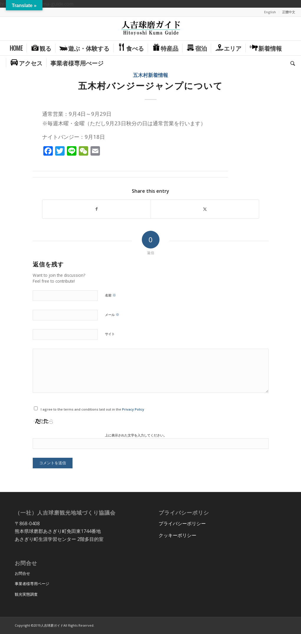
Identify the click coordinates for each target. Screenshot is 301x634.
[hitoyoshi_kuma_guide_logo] (150, 28)
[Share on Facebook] (96, 209)
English (270, 12)
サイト (110, 334)
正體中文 (288, 12)
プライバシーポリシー (182, 523)
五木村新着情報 (150, 75)
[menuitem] (270, 12)
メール (112, 314)
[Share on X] (205, 209)
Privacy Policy (133, 409)
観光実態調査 (26, 594)
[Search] (291, 62)
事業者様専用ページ (32, 583)
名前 (110, 295)
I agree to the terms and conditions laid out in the (92, 409)
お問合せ (22, 573)
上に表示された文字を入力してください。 (136, 435)
